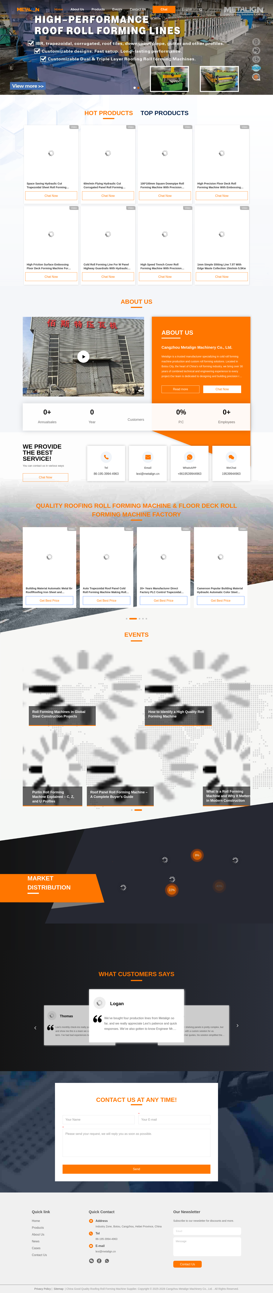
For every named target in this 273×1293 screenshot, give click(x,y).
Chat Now (51, 195)
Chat (164, 9)
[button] (35, 1028)
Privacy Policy (42, 1288)
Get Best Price (49, 600)
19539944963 (231, 473)
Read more (180, 389)
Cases (36, 1248)
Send (136, 1169)
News (35, 1241)
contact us (187, 1264)
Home (59, 9)
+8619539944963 (189, 473)
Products (98, 9)
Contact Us (138, 9)
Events (117, 9)
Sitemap (58, 1288)
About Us (77, 9)
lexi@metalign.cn (106, 1251)
